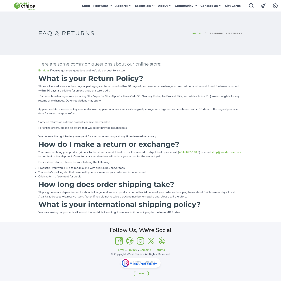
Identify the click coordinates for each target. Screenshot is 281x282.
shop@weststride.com (226, 152)
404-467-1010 (189, 152)
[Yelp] (162, 241)
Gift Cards (233, 6)
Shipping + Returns (152, 250)
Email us (43, 71)
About (163, 6)
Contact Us (209, 6)
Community (184, 6)
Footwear (100, 6)
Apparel (121, 6)
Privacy (132, 250)
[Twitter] (151, 241)
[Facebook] (119, 241)
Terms (120, 250)
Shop (86, 6)
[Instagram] (140, 241)
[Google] (129, 241)
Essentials (143, 6)
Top (141, 273)
